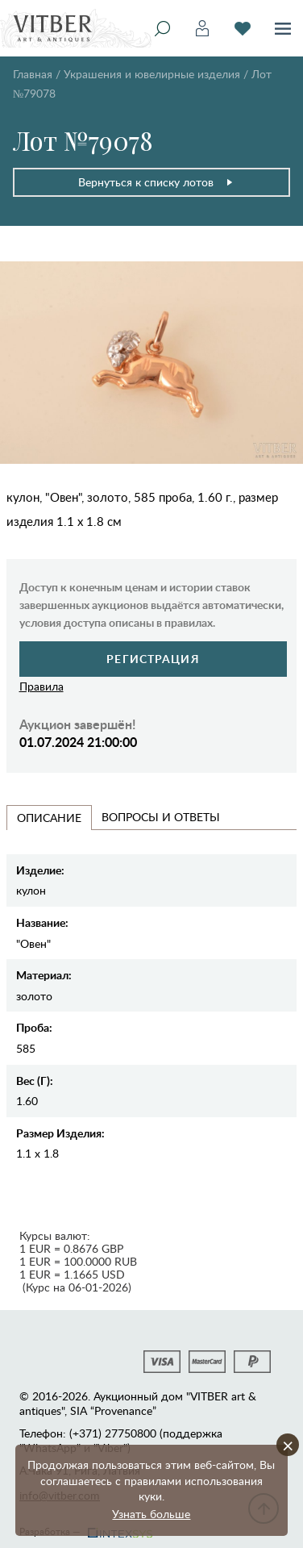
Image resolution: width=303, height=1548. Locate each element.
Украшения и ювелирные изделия (152, 73)
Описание (49, 817)
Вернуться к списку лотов (156, 182)
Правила (41, 686)
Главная (32, 73)
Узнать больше (151, 1513)
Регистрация (152, 658)
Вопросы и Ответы (161, 816)
